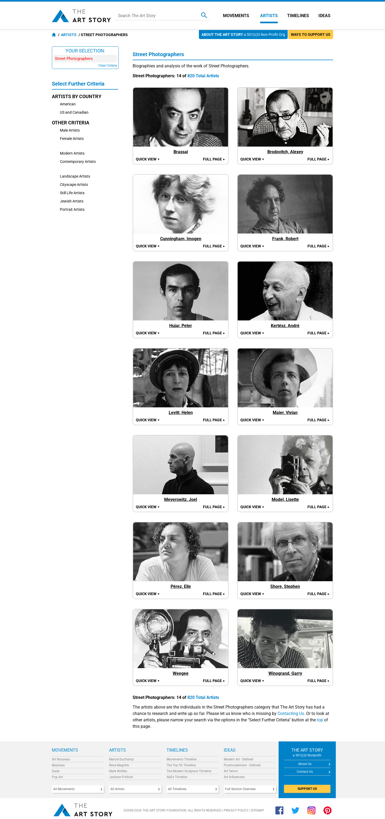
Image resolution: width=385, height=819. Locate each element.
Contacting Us (291, 713)
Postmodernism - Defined (242, 765)
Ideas (324, 15)
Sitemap (257, 810)
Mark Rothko (118, 771)
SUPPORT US (307, 789)
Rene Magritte (119, 765)
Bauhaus (58, 765)
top (320, 719)
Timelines (298, 15)
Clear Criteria (107, 65)
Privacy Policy (236, 810)
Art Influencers (234, 777)
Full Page (214, 159)
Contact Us (305, 772)
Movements (236, 15)
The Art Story (81, 15)
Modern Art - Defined (238, 759)
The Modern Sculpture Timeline (189, 771)
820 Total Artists (203, 75)
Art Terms (231, 771)
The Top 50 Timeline (181, 765)
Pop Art (57, 777)
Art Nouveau (61, 759)
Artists (269, 15)
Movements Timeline (182, 759)
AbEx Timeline (177, 777)
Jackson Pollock (121, 777)
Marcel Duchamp (121, 759)
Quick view (148, 159)
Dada (56, 771)
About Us (304, 764)
